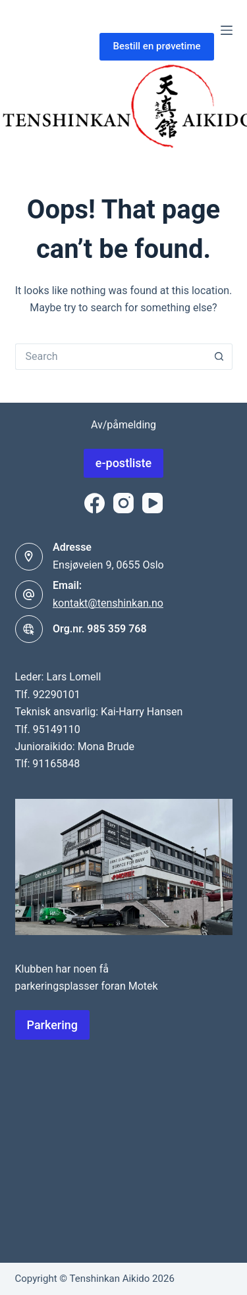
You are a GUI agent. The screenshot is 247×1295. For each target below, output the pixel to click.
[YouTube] (152, 503)
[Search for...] (110, 356)
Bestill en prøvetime (156, 46)
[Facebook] (94, 503)
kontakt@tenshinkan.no (108, 603)
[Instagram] (123, 503)
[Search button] (219, 356)
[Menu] (227, 30)
